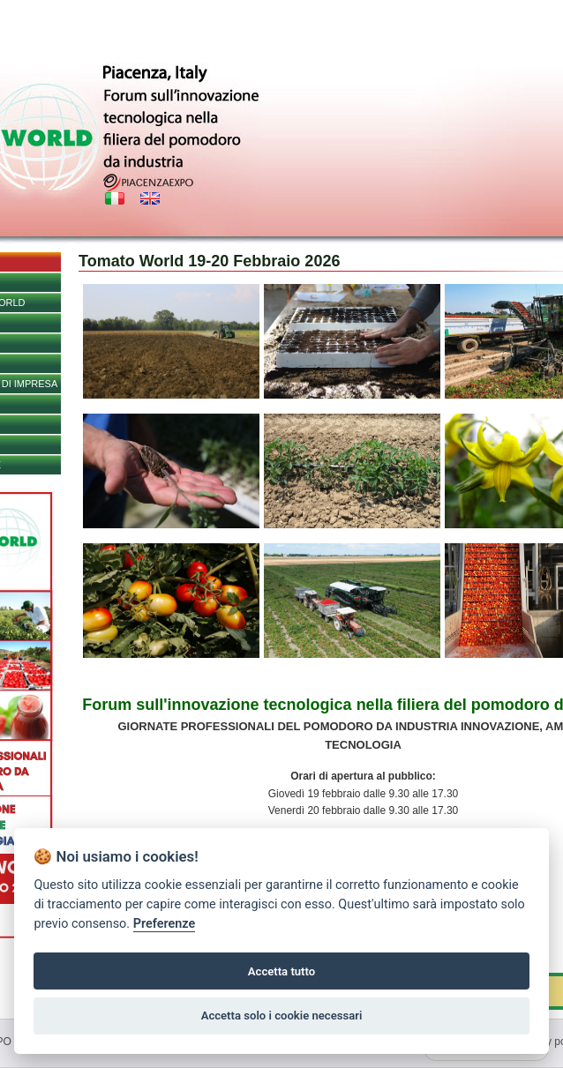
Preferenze (164, 923)
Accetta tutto (281, 971)
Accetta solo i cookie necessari (282, 1015)
